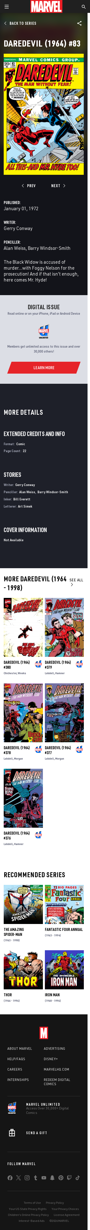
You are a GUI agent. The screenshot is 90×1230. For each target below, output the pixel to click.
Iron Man (52, 994)
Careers (14, 1069)
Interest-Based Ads (32, 1221)
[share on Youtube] (43, 1178)
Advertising (54, 1049)
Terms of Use (32, 1202)
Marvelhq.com (56, 1069)
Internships (18, 1080)
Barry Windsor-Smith (49, 248)
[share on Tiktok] (77, 1178)
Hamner (60, 673)
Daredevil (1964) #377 (58, 750)
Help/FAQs (16, 1059)
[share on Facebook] (10, 1179)
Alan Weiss (15, 248)
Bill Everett (21, 499)
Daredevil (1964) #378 (17, 750)
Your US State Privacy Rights (28, 1209)
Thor (8, 994)
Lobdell (49, 673)
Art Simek (25, 506)
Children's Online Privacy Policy (28, 1215)
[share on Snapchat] (52, 1178)
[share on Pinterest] (60, 1178)
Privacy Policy (55, 1202)
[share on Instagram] (27, 1178)
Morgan (18, 758)
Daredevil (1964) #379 (58, 665)
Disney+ (51, 1059)
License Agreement (67, 1215)
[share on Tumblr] (35, 1178)
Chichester (10, 673)
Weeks (22, 673)
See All (76, 582)
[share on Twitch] (69, 1178)
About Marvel (19, 1049)
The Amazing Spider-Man (14, 932)
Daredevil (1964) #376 (17, 836)
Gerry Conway (18, 228)
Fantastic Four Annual (64, 929)
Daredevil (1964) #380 (17, 665)
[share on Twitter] (18, 1178)
